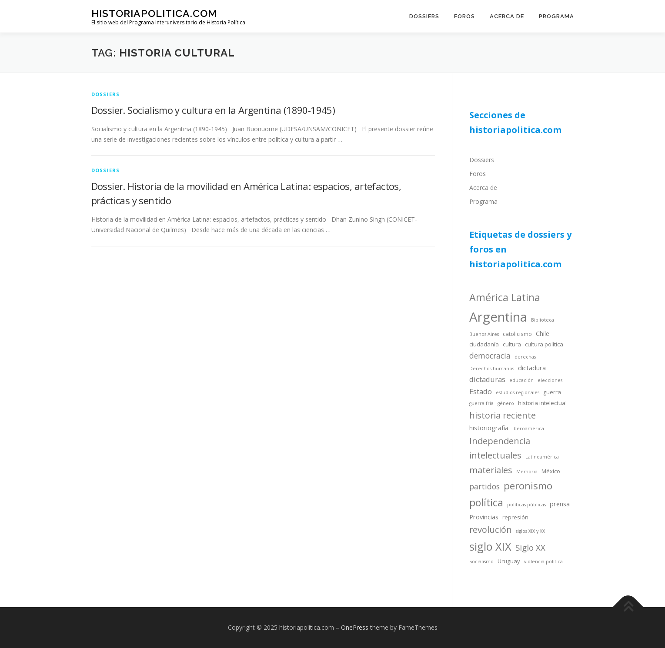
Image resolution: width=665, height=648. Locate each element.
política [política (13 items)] (486, 502)
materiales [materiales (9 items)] (490, 470)
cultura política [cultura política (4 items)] (544, 344)
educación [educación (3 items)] (521, 380)
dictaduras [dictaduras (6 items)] (487, 379)
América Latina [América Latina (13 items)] (504, 297)
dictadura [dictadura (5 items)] (532, 367)
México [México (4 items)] (550, 471)
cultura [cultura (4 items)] (512, 344)
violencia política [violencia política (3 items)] (543, 561)
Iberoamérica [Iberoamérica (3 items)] (528, 428)
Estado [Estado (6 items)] (480, 391)
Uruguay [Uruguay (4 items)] (509, 561)
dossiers (105, 94)
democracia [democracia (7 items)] (490, 355)
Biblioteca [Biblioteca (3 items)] (542, 320)
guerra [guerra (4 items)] (552, 392)
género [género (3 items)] (506, 403)
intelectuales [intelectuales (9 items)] (495, 455)
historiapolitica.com (154, 13)
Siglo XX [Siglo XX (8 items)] (530, 547)
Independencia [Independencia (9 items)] (499, 441)
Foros (464, 16)
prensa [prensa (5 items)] (560, 503)
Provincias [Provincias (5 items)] (483, 516)
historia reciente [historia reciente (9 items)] (502, 415)
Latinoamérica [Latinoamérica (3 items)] (542, 457)
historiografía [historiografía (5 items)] (488, 427)
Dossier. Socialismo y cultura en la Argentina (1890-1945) (213, 109)
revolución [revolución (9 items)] (490, 529)
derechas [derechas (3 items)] (525, 357)
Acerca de (507, 16)
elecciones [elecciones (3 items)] (550, 380)
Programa (556, 16)
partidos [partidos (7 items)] (484, 486)
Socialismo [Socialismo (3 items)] (481, 561)
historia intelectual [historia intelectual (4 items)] (542, 403)
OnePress (354, 627)
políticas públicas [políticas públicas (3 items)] (526, 505)
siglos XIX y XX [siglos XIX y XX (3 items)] (530, 531)
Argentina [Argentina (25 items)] (498, 317)
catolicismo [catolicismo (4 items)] (517, 334)
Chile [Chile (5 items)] (542, 333)
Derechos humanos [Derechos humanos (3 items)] (491, 369)
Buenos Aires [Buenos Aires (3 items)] (484, 334)
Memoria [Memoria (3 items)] (527, 472)
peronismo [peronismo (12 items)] (528, 485)
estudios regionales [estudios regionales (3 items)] (517, 392)
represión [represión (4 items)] (515, 517)
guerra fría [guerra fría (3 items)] (481, 403)
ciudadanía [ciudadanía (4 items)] (484, 344)
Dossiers (424, 16)
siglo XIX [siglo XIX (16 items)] (490, 546)
